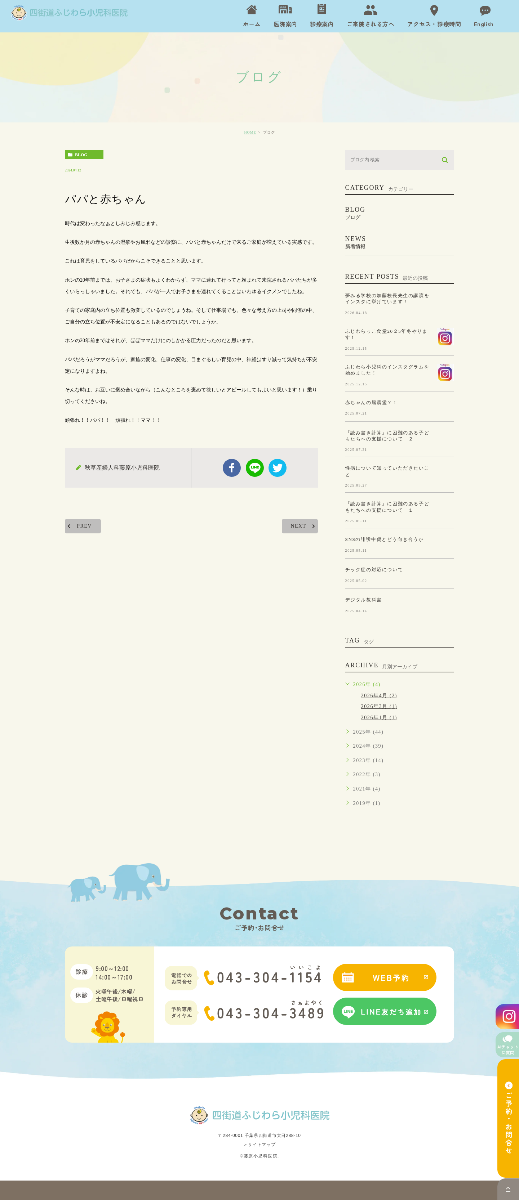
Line (255, 468)
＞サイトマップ (259, 1144)
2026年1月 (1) (379, 717)
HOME (250, 132)
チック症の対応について (374, 569)
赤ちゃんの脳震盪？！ (371, 402)
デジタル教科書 (363, 600)
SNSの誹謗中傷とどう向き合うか (384, 539)
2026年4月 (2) (379, 695)
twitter (278, 468)
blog (81, 154)
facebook (232, 468)
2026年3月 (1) (379, 706)
